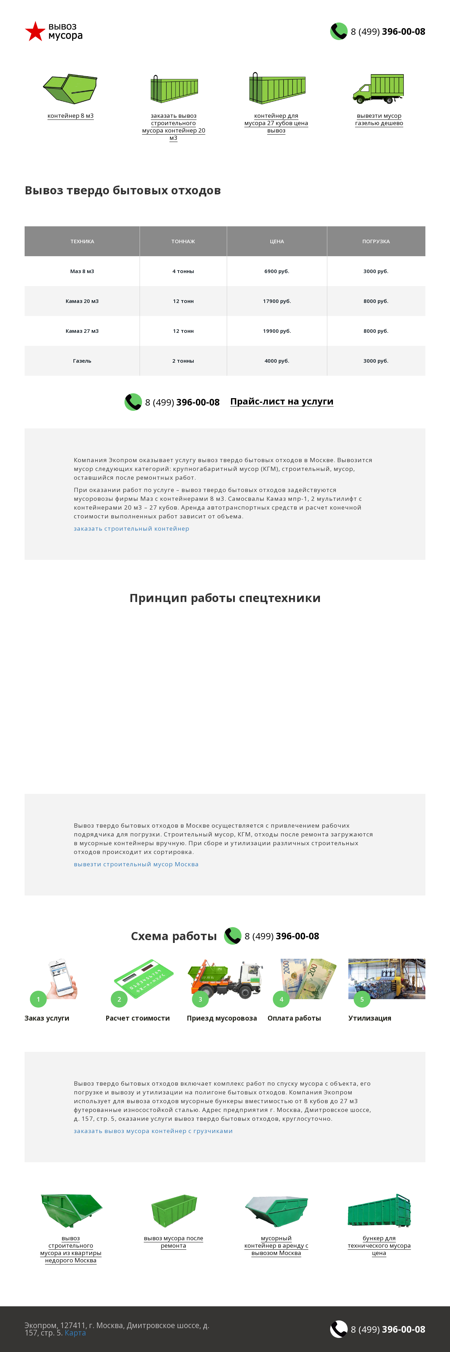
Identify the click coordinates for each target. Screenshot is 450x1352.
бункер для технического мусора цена (379, 1245)
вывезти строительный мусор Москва (136, 864)
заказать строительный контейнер (131, 528)
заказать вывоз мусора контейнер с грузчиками (153, 1131)
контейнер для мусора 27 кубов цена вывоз (276, 122)
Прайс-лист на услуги (283, 401)
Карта (75, 1333)
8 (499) (388, 31)
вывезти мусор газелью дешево (379, 119)
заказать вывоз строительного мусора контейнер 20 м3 (173, 126)
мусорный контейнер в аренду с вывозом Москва (276, 1245)
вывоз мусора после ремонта (173, 1241)
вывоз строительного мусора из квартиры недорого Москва (71, 1249)
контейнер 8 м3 (70, 115)
